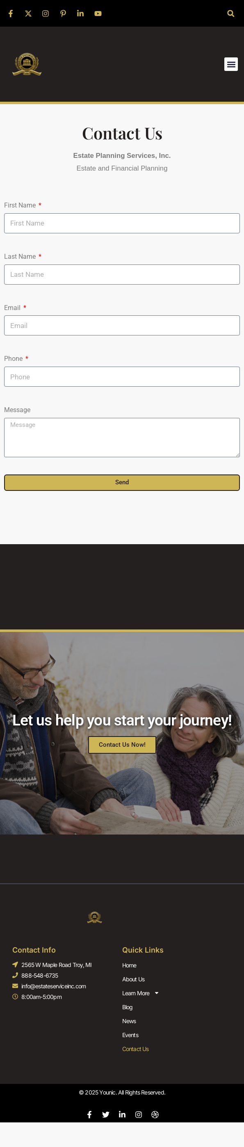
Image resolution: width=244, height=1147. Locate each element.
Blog (127, 1006)
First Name (20, 205)
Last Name (20, 256)
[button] (230, 13)
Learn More (141, 993)
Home (129, 965)
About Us (133, 979)
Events (130, 1034)
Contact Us (135, 1048)
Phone (14, 359)
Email (13, 308)
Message (17, 410)
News (129, 1020)
